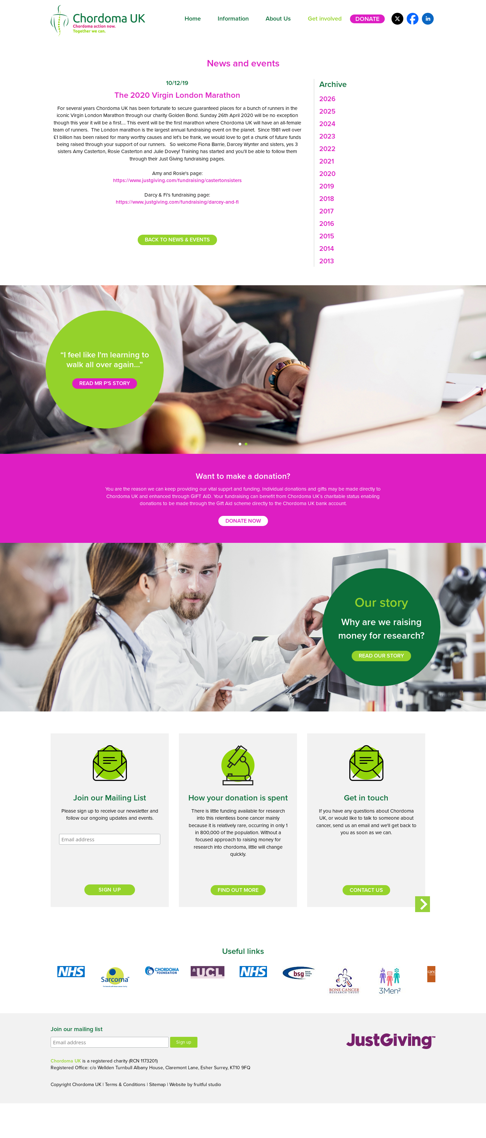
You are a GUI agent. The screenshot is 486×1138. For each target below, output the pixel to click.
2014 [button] (326, 249)
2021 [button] (326, 161)
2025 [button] (327, 112)
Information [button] (233, 18)
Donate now (243, 521)
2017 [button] (326, 211)
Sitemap (157, 1084)
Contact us (366, 890)
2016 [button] (326, 224)
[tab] (374, 99)
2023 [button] (327, 137)
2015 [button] (326, 236)
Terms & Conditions (125, 1084)
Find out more (238, 890)
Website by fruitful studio (195, 1084)
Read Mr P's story (104, 383)
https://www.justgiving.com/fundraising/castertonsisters (177, 180)
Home (193, 18)
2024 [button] (327, 124)
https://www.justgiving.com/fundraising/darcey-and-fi (177, 202)
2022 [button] (327, 149)
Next (422, 904)
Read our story (381, 655)
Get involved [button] (325, 18)
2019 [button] (326, 186)
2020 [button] (327, 174)
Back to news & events (177, 239)
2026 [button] (327, 99)
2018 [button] (326, 199)
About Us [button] (278, 18)
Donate (367, 19)
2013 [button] (326, 261)
